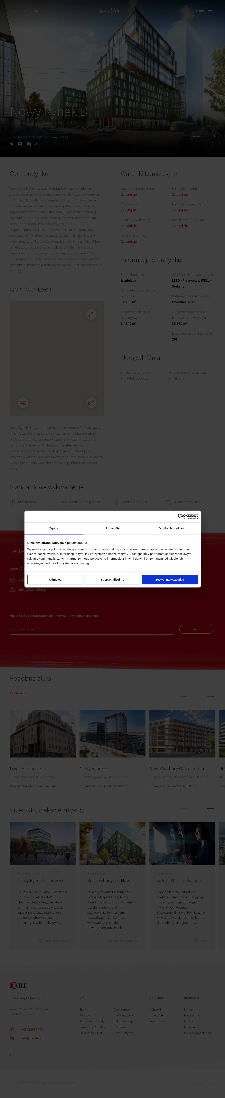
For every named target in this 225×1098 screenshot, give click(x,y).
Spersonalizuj (113, 579)
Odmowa (55, 579)
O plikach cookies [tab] (171, 528)
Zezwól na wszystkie (169, 579)
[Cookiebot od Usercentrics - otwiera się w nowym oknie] (181, 516)
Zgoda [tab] (53, 528)
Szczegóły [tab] (112, 528)
